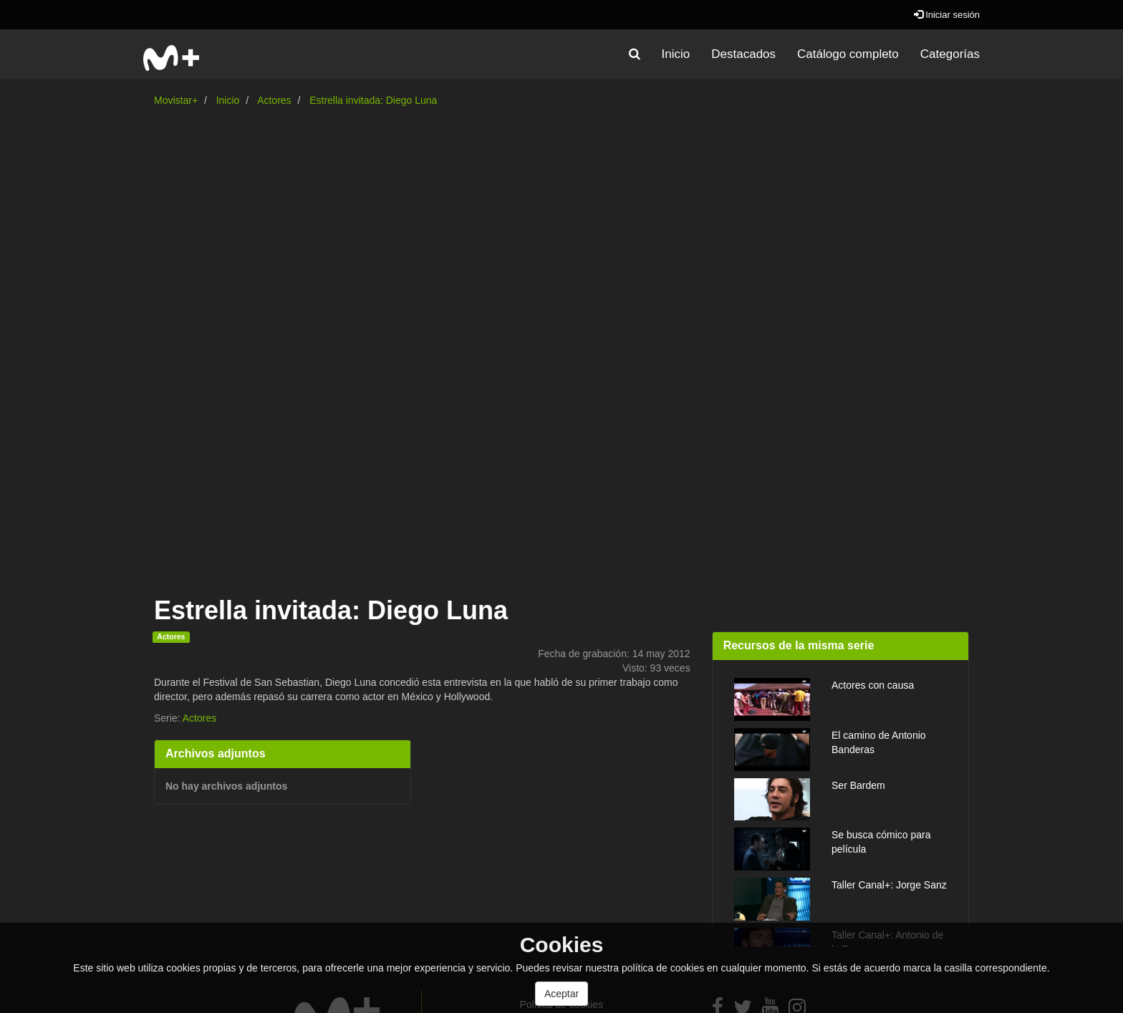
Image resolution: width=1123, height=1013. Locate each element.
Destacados (743, 54)
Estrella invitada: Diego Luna (373, 100)
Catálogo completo (848, 54)
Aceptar (561, 993)
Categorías (950, 54)
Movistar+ (176, 100)
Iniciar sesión (947, 14)
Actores (274, 100)
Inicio (676, 54)
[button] (634, 54)
